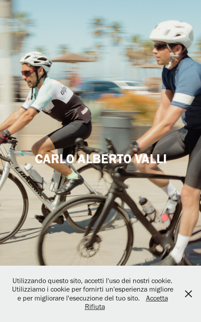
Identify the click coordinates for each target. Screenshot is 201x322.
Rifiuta (95, 306)
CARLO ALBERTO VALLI (101, 158)
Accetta (157, 298)
